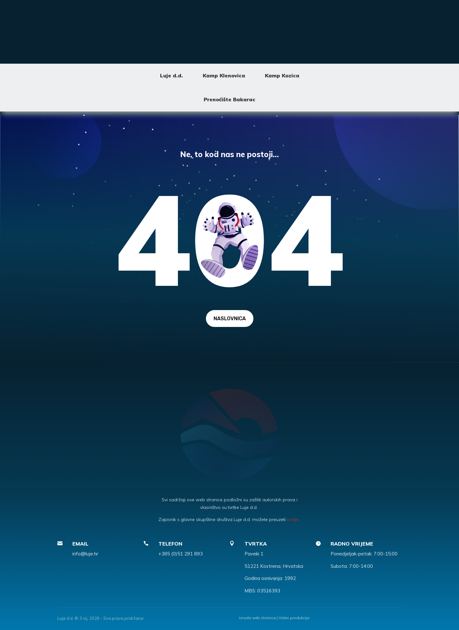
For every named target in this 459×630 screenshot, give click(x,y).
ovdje (292, 519)
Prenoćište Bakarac (229, 71)
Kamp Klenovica (224, 47)
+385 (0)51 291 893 (180, 554)
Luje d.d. (171, 47)
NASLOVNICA (230, 318)
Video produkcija (294, 617)
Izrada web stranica (257, 617)
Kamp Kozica (282, 47)
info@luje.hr (85, 554)
